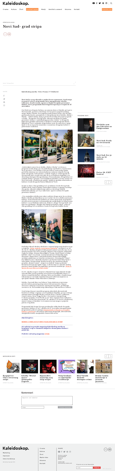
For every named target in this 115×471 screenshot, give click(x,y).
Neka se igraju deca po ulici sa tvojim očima (47, 267)
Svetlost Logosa (32, 9)
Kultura (13, 9)
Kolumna (68, 9)
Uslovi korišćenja (9, 459)
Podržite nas (107, 9)
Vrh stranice (107, 468)
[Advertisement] (91, 83)
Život (21, 9)
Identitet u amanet (55, 9)
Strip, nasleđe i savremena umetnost (43, 248)
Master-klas (44, 457)
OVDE (47, 334)
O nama (5, 9)
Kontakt (76, 9)
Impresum (6, 456)
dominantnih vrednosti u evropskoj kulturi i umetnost (46, 310)
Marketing (6, 453)
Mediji (43, 9)
